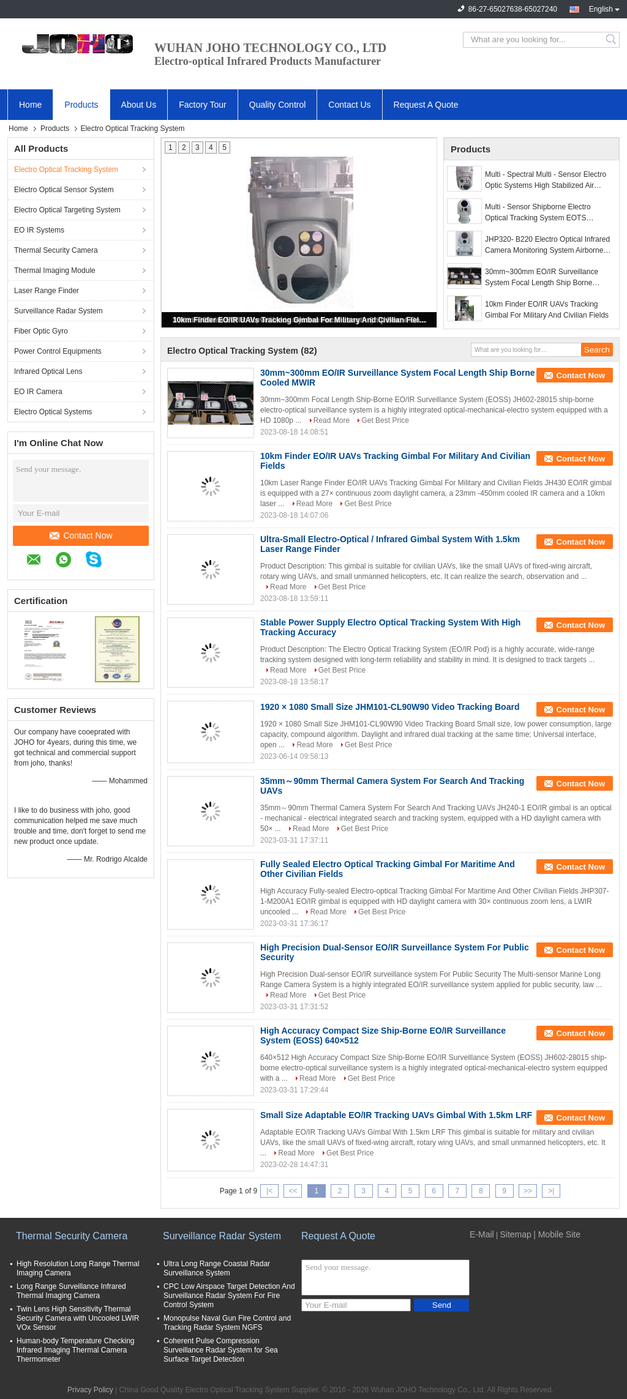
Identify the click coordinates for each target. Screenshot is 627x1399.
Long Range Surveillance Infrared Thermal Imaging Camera (71, 1291)
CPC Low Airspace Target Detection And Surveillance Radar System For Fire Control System (229, 1295)
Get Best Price (384, 420)
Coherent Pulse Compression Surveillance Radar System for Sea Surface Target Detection (220, 1350)
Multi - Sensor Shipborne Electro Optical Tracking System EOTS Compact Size (538, 213)
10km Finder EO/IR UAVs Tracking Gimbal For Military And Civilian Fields (300, 320)
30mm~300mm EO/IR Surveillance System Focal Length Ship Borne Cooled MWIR (541, 277)
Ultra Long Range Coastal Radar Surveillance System (216, 1268)
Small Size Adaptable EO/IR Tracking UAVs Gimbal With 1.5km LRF (396, 1115)
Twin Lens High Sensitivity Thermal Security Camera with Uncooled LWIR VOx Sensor (78, 1318)
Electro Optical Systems (53, 412)
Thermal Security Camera (56, 250)
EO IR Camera (38, 391)
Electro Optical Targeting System (67, 210)
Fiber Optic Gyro (41, 331)
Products (81, 105)
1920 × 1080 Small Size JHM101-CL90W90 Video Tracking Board (389, 707)
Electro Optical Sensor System (64, 189)
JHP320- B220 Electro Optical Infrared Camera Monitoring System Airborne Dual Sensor (547, 245)
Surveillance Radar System (58, 311)
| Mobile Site (556, 1234)
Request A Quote (426, 105)
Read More (332, 420)
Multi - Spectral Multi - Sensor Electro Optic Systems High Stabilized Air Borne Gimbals (545, 180)
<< (292, 1191)
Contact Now (81, 535)
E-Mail (482, 1234)
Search (612, 40)
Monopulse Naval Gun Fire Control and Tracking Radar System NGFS (227, 1323)
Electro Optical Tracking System (66, 169)
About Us (139, 105)
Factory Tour (203, 105)
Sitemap (515, 1234)
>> (528, 1191)
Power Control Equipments (58, 351)
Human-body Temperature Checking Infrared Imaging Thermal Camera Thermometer (76, 1350)
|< (269, 1191)
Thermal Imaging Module (55, 270)
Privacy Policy (90, 1390)
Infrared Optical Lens (48, 371)
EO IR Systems (39, 230)
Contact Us (349, 105)
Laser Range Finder (46, 290)
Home (30, 105)
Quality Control (277, 105)
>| (551, 1191)
